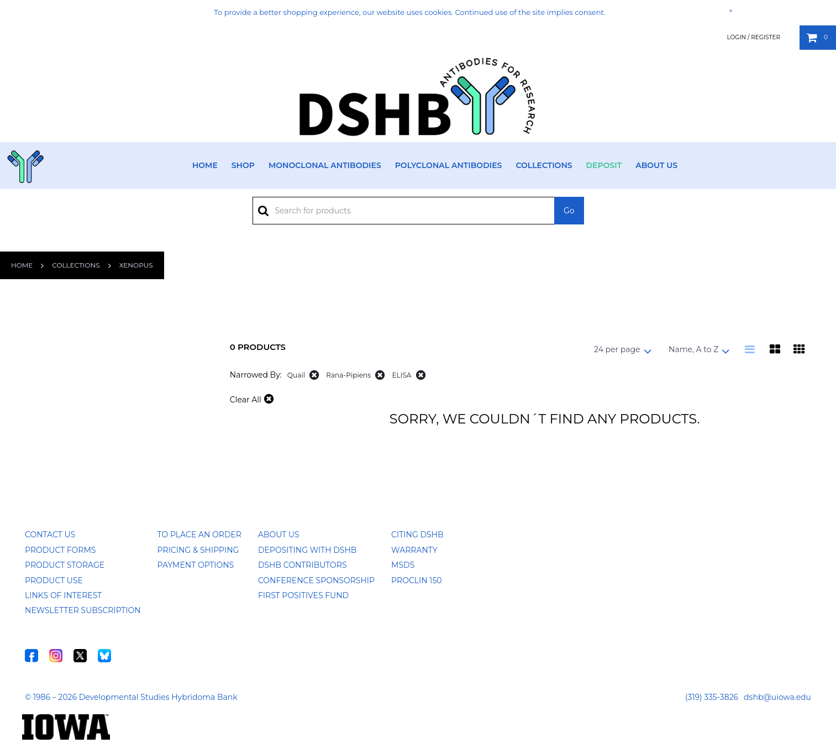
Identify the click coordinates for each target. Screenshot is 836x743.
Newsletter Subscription (83, 610)
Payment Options (195, 565)
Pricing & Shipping (198, 550)
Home (205, 165)
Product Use (54, 580)
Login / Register (753, 37)
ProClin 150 (416, 580)
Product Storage (64, 565)
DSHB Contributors (302, 565)
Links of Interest (63, 595)
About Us (656, 165)
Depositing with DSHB (307, 550)
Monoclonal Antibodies (325, 165)
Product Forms (60, 550)
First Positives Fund (303, 595)
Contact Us (50, 535)
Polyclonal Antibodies (448, 165)
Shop (243, 165)
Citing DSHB (417, 535)
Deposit (604, 165)
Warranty (414, 550)
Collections (544, 165)
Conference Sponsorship (316, 580)
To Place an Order (199, 535)
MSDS (402, 565)
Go (569, 211)
